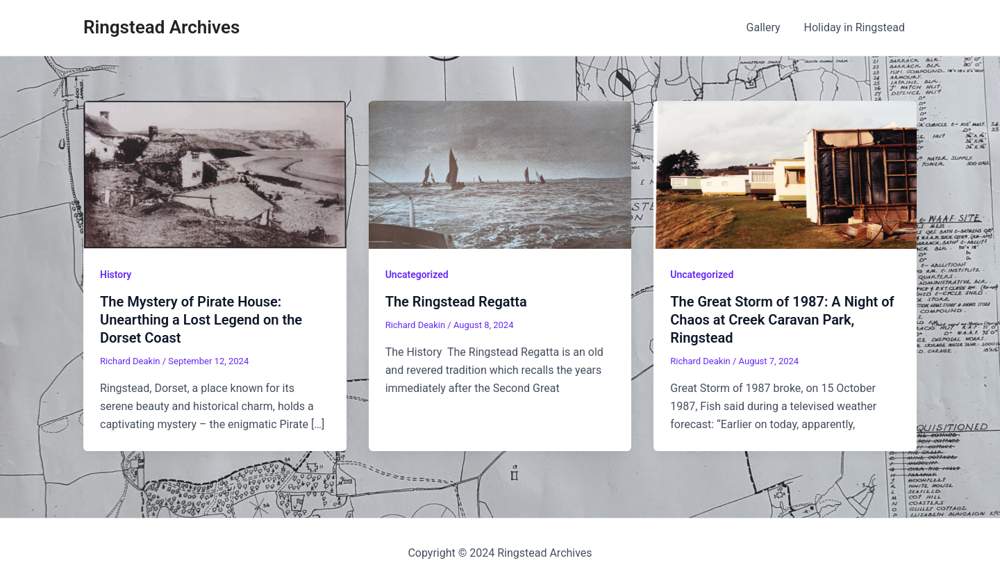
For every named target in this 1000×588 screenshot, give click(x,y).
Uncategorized (417, 274)
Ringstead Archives (161, 27)
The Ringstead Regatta (456, 301)
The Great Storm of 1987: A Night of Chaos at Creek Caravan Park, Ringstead (782, 319)
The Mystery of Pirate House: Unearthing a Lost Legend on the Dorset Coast (201, 319)
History (115, 274)
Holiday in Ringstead (855, 27)
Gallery (766, 27)
